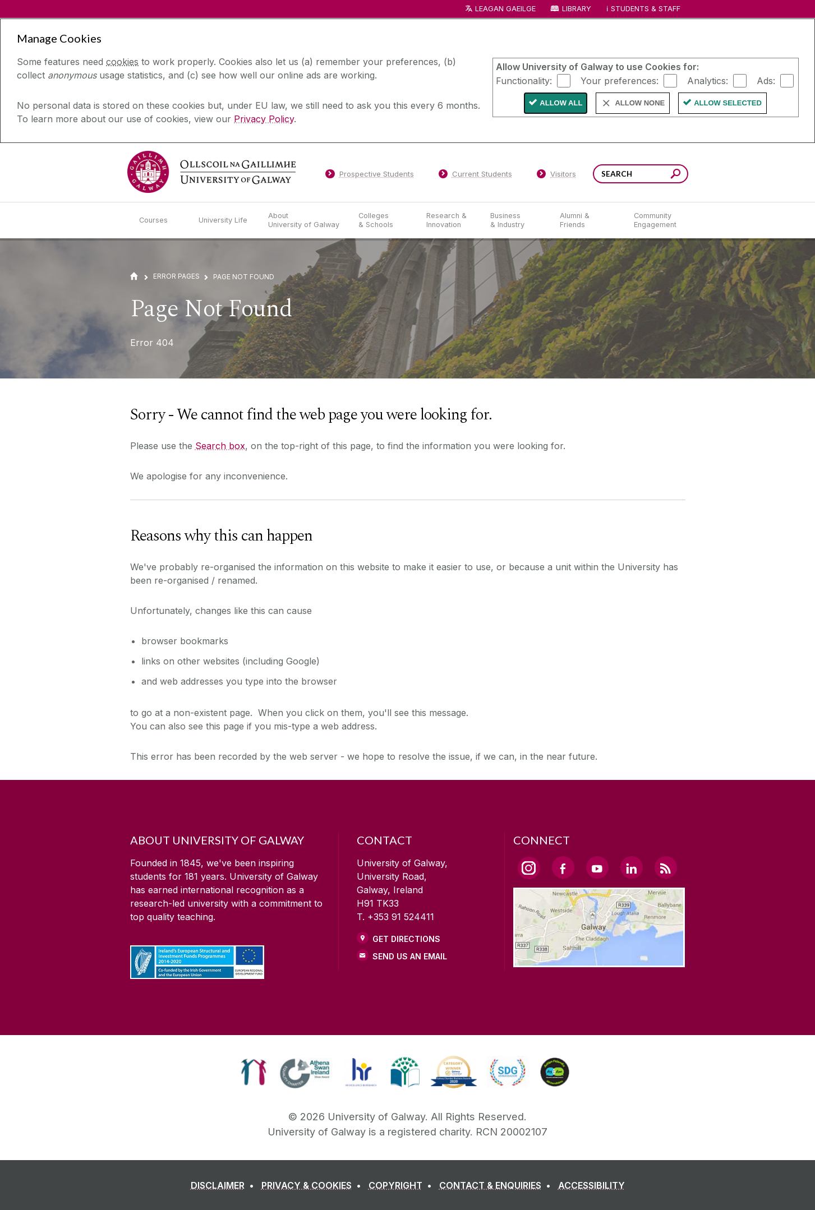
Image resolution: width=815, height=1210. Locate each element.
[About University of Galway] (304, 220)
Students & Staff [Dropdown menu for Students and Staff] (645, 8)
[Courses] (160, 220)
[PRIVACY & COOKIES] (313, 1185)
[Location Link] (599, 960)
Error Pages (176, 276)
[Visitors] (556, 176)
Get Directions (406, 939)
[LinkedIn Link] (631, 867)
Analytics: (707, 80)
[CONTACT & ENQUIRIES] (497, 1185)
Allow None (640, 103)
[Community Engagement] (655, 220)
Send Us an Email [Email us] (409, 956)
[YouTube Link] (597, 867)
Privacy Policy (264, 118)
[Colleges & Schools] (383, 220)
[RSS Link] (666, 867)
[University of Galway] (211, 172)
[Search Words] (640, 173)
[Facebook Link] (563, 867)
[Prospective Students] (370, 176)
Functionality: (524, 80)
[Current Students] (475, 176)
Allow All (561, 103)
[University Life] (224, 220)
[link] (253, 1072)
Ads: (766, 80)
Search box (220, 445)
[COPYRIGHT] (402, 1185)
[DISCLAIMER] (225, 1185)
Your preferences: (620, 80)
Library (576, 8)
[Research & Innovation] (449, 220)
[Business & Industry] (516, 220)
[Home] (134, 276)
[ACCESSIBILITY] (591, 1185)
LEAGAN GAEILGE (505, 8)
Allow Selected (728, 103)
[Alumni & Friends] (587, 220)
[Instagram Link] (529, 868)
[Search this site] (676, 175)
